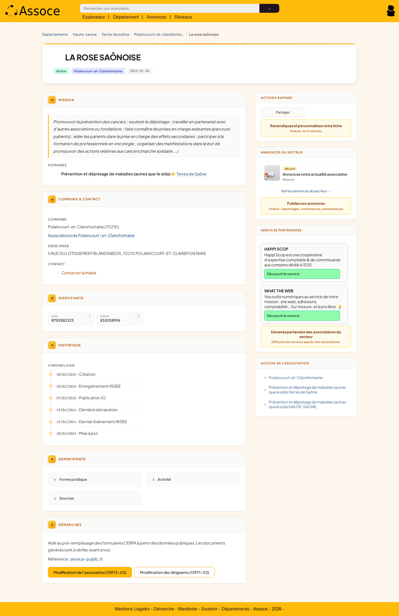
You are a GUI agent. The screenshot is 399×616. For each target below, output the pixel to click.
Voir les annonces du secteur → (306, 191)
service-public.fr (86, 558)
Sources (66, 498)
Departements (55, 34)
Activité (164, 479)
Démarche (164, 609)
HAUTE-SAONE (85, 34)
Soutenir (209, 609)
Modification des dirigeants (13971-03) (174, 572)
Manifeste (187, 609)
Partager (283, 112)
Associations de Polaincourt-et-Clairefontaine (91, 235)
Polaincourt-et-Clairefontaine (159, 34)
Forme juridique (73, 479)
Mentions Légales (132, 609)
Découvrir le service (283, 274)
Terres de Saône (115, 34)
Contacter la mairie (78, 272)
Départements (236, 609)
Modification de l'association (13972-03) (89, 572)
